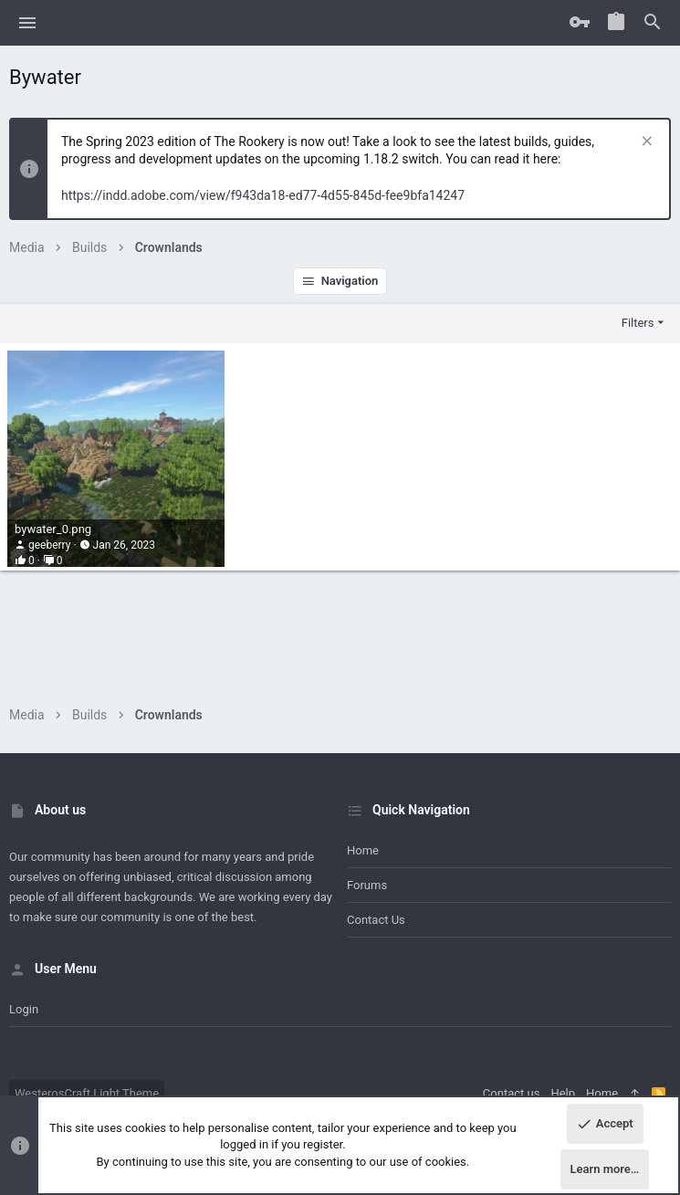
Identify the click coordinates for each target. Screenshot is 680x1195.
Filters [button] (638, 323)
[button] (28, 22)
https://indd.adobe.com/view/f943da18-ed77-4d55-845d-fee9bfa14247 (263, 195)
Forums (367, 885)
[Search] (652, 23)
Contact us (376, 920)
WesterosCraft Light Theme (87, 1093)
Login (23, 1009)
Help (562, 1093)
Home (363, 850)
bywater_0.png (53, 529)
